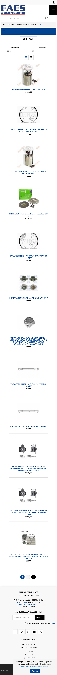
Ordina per (15, 47)
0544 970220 (22, 602)
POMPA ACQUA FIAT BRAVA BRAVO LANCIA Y (28, 298)
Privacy (29, 651)
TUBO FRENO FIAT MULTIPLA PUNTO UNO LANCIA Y (28, 385)
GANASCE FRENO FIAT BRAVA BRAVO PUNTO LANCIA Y (29, 257)
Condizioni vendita (29, 648)
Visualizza (42, 47)
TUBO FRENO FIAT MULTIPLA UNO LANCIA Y (28, 426)
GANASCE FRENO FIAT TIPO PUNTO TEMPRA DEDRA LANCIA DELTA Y (28, 131)
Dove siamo (29, 658)
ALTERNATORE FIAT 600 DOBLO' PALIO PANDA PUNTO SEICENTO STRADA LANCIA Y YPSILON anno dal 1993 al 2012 (28, 468)
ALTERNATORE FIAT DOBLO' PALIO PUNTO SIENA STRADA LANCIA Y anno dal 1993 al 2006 (28, 512)
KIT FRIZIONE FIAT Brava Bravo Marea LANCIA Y (28, 215)
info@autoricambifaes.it (28, 604)
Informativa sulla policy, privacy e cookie (34, 666)
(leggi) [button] (53, 623)
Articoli (11, 24)
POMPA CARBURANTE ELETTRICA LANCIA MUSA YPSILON (28, 173)
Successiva (33, 577)
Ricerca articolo (29, 644)
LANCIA (33, 24)
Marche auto (22, 24)
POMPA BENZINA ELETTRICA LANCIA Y (28, 89)
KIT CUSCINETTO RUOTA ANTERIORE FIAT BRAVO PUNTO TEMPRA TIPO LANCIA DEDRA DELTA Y (28, 556)
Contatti (29, 654)
